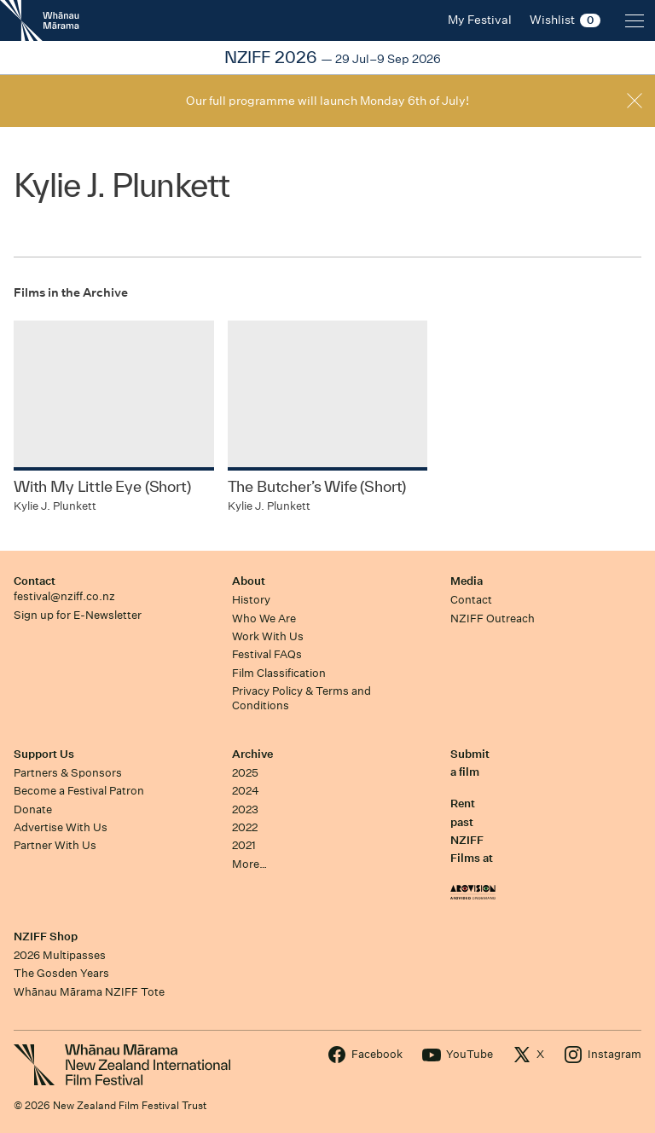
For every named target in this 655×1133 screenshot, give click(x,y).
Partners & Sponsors (68, 773)
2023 (245, 809)
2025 (245, 773)
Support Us (44, 754)
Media (466, 581)
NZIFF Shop (46, 936)
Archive (252, 754)
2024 (245, 790)
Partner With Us (55, 845)
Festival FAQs (267, 654)
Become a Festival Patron (79, 790)
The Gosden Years (61, 973)
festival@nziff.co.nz (64, 596)
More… (249, 864)
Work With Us (268, 636)
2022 (245, 827)
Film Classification (279, 673)
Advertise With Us (60, 827)
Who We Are (264, 618)
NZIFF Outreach (492, 618)
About (248, 581)
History (251, 600)
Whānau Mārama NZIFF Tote (89, 992)
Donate (33, 809)
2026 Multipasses (60, 955)
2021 (244, 845)
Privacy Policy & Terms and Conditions (301, 698)
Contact (34, 581)
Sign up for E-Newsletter (78, 615)
